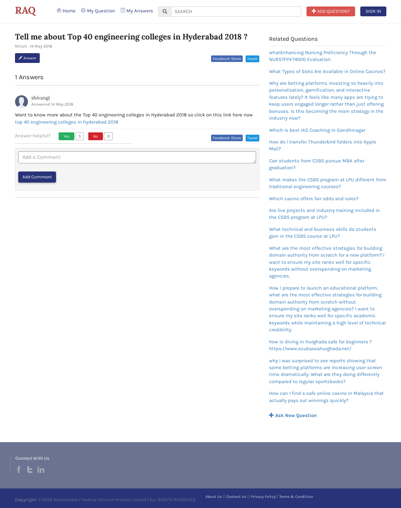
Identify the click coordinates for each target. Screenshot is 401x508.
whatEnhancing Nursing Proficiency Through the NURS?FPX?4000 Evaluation (322, 56)
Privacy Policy (263, 496)
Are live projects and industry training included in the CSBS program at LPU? (324, 213)
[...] (236, 12)
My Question (98, 11)
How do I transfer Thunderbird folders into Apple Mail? (322, 145)
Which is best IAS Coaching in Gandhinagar (317, 130)
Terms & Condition (296, 496)
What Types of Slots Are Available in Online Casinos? (327, 71)
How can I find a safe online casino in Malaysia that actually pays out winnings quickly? (326, 396)
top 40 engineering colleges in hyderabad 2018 (66, 122)
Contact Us (236, 496)
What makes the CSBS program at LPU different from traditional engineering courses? (327, 183)
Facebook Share (227, 58)
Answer (27, 58)
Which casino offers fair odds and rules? (313, 199)
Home (66, 11)
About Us (214, 496)
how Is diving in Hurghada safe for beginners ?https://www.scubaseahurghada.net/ (320, 345)
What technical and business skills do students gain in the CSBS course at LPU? (322, 232)
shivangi (40, 98)
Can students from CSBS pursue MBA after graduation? (316, 164)
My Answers (136, 11)
